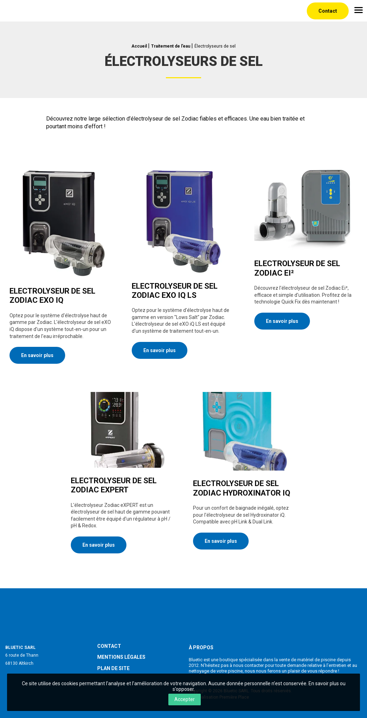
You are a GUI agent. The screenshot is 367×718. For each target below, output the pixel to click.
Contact (327, 11)
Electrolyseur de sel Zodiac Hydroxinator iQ (241, 488)
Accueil (139, 46)
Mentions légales (121, 653)
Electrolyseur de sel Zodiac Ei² (297, 268)
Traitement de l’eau (170, 46)
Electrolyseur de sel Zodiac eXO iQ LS (175, 291)
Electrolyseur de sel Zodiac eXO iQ (52, 296)
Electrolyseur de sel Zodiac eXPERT (114, 485)
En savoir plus (37, 355)
